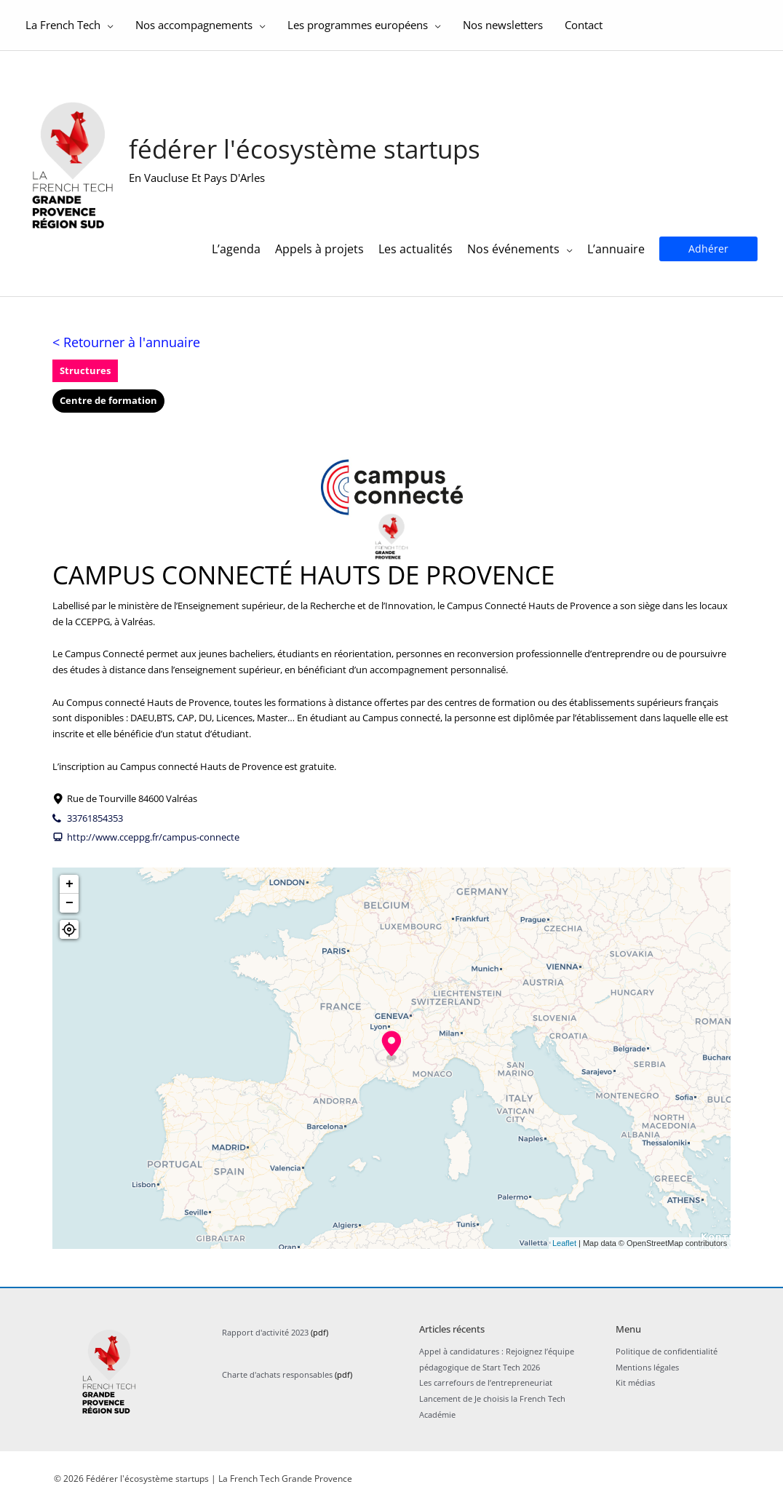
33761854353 (95, 826)
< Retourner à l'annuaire (126, 350)
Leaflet (564, 1251)
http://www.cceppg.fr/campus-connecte (153, 845)
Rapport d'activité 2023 (265, 1340)
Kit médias (635, 1391)
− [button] (69, 911)
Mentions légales (647, 1375)
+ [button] (69, 892)
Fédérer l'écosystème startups (309, 153)
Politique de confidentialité (667, 1359)
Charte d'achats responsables (277, 1382)
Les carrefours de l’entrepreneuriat (485, 1391)
